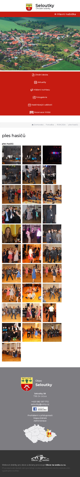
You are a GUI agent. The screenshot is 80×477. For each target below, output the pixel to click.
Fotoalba (50, 125)
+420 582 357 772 (40, 401)
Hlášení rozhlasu (40, 90)
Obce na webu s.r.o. (56, 465)
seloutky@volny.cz (40, 404)
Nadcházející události (40, 105)
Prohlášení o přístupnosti (40, 415)
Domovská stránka (38, 125)
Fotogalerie (40, 97)
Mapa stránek (40, 418)
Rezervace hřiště (40, 112)
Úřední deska (40, 75)
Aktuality (40, 82)
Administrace (40, 421)
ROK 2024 (61, 125)
